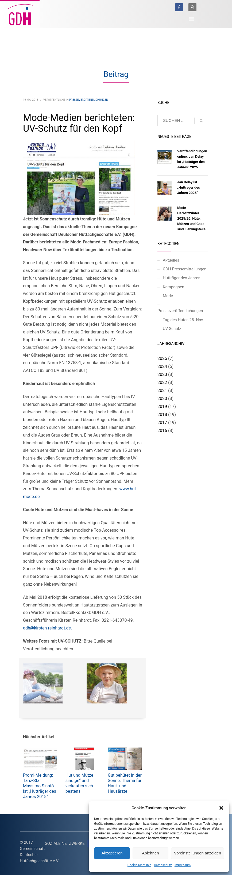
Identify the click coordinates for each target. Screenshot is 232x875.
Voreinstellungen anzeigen (197, 853)
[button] (221, 808)
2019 (162, 406)
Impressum (183, 865)
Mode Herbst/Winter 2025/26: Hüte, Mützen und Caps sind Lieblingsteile (191, 218)
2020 (162, 398)
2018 (162, 414)
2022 (162, 382)
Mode (168, 295)
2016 (162, 430)
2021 (162, 390)
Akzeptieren (111, 853)
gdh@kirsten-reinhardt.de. (47, 628)
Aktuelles (171, 260)
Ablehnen (150, 853)
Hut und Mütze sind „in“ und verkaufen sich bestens (79, 783)
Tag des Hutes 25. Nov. (183, 319)
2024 (162, 366)
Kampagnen (173, 287)
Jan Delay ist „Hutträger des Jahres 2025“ (188, 187)
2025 (162, 358)
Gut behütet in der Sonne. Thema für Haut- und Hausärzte (125, 783)
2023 (162, 374)
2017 (162, 422)
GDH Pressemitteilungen (184, 269)
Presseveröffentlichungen (88, 99)
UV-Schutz (172, 328)
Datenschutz (163, 865)
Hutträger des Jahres (181, 277)
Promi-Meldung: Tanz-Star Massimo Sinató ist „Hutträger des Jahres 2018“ (39, 786)
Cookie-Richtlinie (139, 865)
